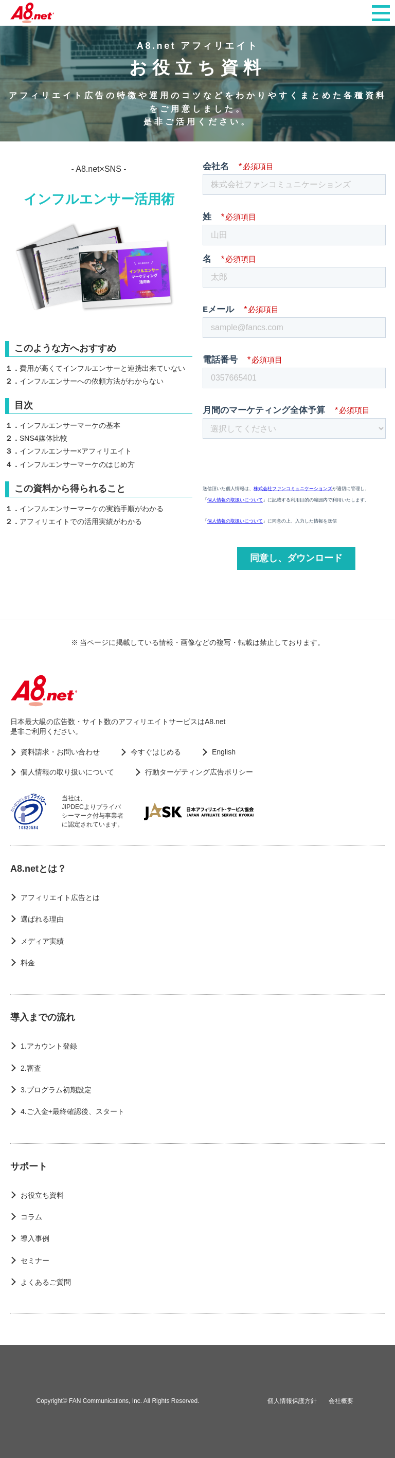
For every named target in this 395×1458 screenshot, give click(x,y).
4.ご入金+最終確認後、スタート (72, 1111)
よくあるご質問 (46, 1282)
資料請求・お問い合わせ (60, 752)
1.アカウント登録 (49, 1046)
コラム (31, 1217)
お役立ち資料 (42, 1195)
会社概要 (341, 1401)
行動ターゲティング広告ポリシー (199, 772)
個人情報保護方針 (292, 1401)
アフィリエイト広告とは (60, 897)
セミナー (35, 1260)
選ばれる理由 (42, 919)
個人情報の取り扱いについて (67, 772)
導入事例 (35, 1238)
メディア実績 (42, 941)
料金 (28, 963)
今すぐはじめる (156, 752)
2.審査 (31, 1068)
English (224, 752)
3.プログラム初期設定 (56, 1090)
